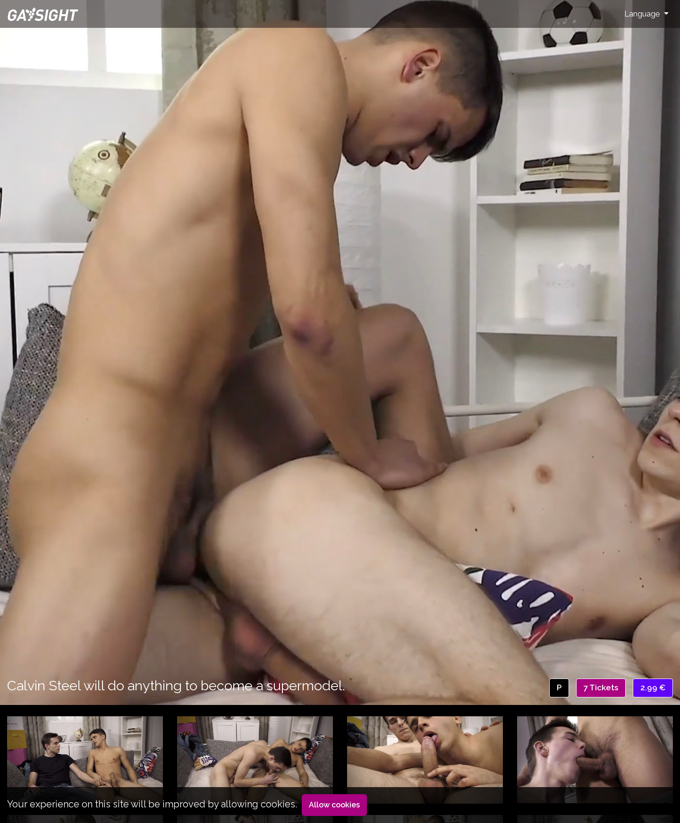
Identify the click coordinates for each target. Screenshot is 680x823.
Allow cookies (334, 804)
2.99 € (652, 687)
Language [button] (643, 13)
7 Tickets (601, 687)
